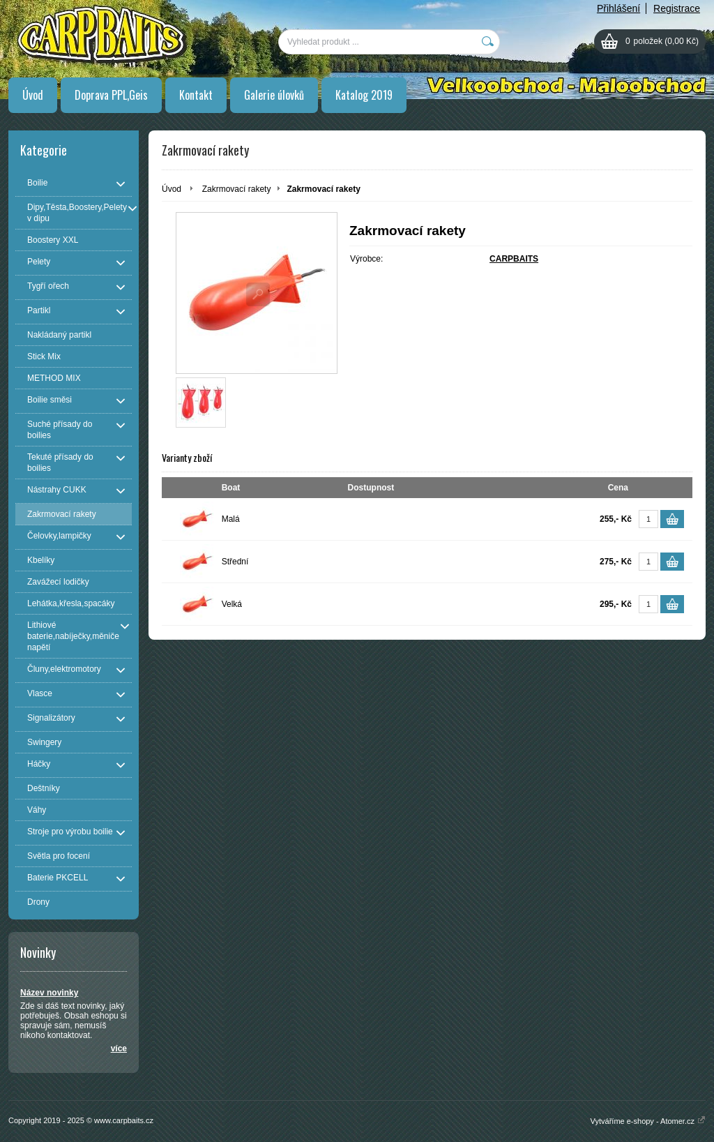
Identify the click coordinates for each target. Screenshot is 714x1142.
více (119, 1048)
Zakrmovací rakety (236, 189)
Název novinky (49, 993)
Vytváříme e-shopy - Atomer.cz (648, 1121)
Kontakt (196, 95)
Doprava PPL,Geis (111, 95)
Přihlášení (618, 8)
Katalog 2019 (364, 95)
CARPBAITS (513, 259)
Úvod (32, 95)
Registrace (676, 8)
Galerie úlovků (274, 95)
